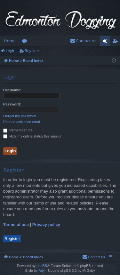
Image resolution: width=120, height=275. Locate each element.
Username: (12, 90)
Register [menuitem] (116, 42)
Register (32, 51)
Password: (12, 104)
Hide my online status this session (32, 136)
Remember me (18, 130)
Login (10, 51)
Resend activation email (22, 122)
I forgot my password (19, 116)
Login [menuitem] (106, 42)
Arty (42, 270)
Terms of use (16, 224)
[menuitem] (83, 41)
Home (10, 41)
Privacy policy (46, 224)
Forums (25, 42)
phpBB (41, 266)
